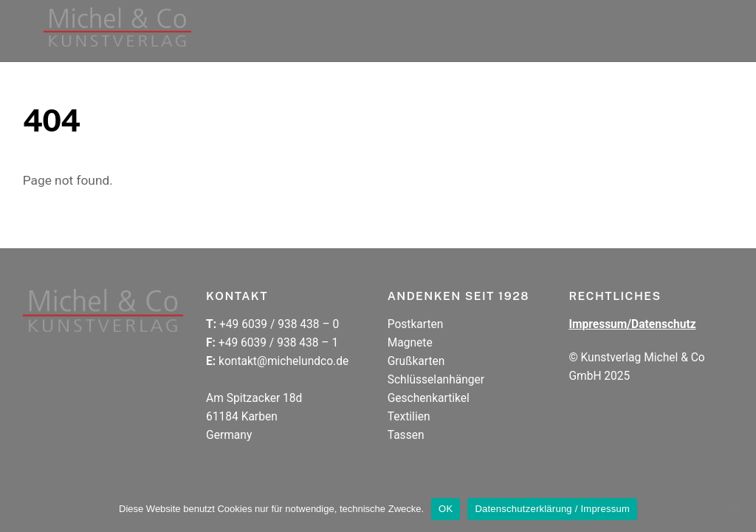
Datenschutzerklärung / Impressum (552, 508)
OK (446, 508)
